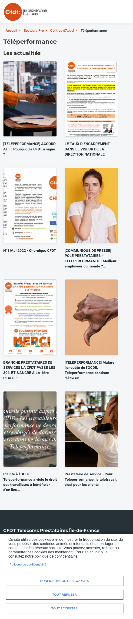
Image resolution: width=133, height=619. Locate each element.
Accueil (11, 30)
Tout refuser (64, 594)
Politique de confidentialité (28, 564)
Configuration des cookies (64, 581)
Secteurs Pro (34, 30)
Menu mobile (120, 13)
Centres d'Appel (62, 30)
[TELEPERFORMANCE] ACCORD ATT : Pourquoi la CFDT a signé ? (29, 149)
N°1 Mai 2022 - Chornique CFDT (29, 250)
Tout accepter (64, 608)
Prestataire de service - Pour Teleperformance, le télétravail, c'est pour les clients (91, 479)
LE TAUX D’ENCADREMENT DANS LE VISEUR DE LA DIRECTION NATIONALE (87, 149)
